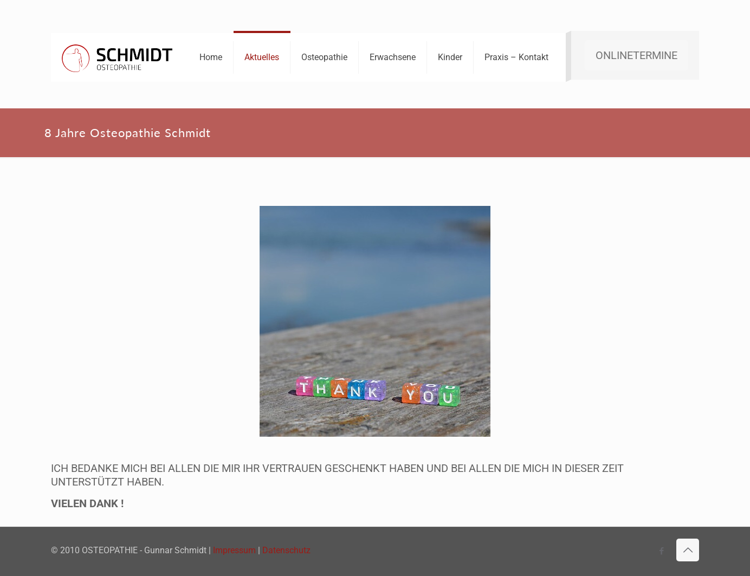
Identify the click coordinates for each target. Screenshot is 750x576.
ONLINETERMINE (636, 55)
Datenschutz (286, 550)
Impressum (234, 550)
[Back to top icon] (687, 550)
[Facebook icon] (661, 551)
